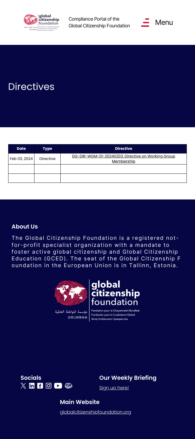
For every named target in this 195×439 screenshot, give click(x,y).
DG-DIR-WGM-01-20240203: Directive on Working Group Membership (123, 158)
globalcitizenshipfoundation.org (95, 412)
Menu (164, 22)
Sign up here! (114, 388)
